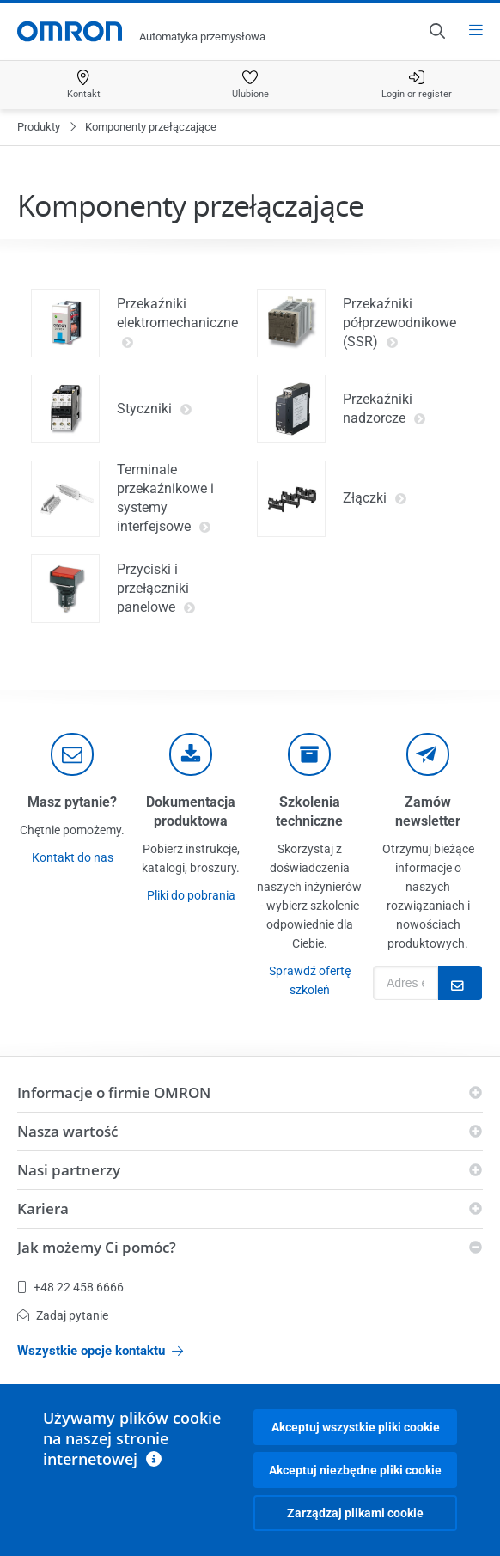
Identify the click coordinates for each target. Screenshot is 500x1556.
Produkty (38, 126)
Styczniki (154, 409)
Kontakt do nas (72, 857)
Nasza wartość (67, 1131)
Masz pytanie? (72, 802)
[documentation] (190, 754)
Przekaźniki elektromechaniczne (177, 323)
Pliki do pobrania (191, 895)
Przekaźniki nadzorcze (384, 409)
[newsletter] (427, 754)
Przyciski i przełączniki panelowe (156, 588)
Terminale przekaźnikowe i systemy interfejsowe (165, 498)
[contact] (72, 754)
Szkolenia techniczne (309, 811)
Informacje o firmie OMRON (113, 1092)
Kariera (43, 1208)
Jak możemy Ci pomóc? (96, 1247)
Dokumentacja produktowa (190, 811)
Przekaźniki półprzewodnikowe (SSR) (399, 323)
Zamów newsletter (427, 811)
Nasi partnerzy (68, 1170)
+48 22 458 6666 (70, 1287)
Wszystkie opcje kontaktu (100, 1350)
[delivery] (309, 754)
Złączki (375, 498)
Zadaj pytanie (62, 1315)
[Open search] (436, 31)
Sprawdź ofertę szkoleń (310, 980)
